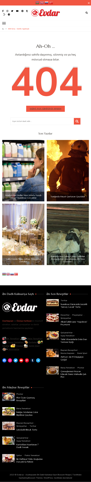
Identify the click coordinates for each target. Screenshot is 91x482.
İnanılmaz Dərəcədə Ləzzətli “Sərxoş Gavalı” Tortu (74, 305)
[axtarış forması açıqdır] (86, 13)
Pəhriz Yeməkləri (32, 455)
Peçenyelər (77, 315)
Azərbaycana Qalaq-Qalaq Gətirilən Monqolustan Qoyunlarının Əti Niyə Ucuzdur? (68, 259)
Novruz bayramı (67, 353)
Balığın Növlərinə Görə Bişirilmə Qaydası (27, 413)
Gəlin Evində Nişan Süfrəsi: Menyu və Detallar (23, 260)
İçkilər (19, 455)
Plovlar (80, 367)
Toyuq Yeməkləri (13, 342)
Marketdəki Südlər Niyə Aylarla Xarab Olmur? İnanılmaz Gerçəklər (23, 196)
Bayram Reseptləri (69, 350)
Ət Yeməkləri (10, 338)
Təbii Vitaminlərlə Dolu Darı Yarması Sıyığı (74, 340)
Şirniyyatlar (10, 349)
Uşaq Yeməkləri (67, 335)
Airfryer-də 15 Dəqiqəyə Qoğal (72, 358)
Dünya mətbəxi (24, 321)
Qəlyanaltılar (67, 332)
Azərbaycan (7, 321)
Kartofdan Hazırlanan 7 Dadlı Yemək (27, 446)
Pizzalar (16, 345)
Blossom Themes (35, 478)
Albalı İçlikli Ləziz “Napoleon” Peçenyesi (74, 323)
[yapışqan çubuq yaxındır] (88, 3)
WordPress (48, 478)
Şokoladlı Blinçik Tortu (26, 429)
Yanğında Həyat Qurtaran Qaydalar (68, 196)
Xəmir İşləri (32, 345)
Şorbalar (30, 342)
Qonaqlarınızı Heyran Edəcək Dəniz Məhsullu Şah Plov (73, 374)
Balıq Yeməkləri (31, 338)
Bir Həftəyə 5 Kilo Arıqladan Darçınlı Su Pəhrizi (29, 460)
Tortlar (64, 300)
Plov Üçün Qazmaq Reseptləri (25, 399)
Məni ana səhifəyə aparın (45, 108)
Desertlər (65, 315)
